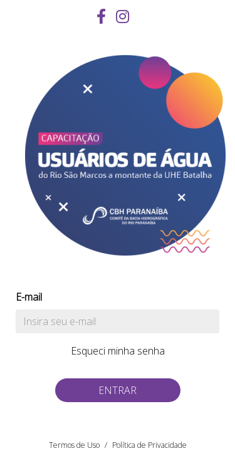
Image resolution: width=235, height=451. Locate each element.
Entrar (117, 390)
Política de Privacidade (149, 445)
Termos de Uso (74, 445)
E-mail (29, 297)
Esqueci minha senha (118, 351)
